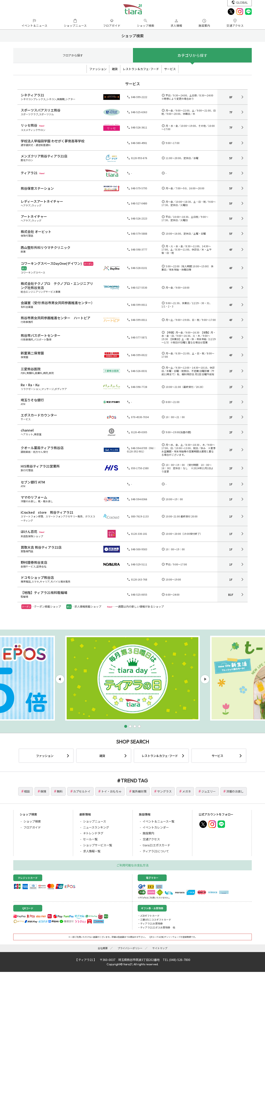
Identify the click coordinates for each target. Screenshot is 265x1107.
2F (230, 371)
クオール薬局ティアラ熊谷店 (42, 447)
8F (230, 97)
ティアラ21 (29, 172)
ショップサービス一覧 (97, 845)
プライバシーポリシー (130, 948)
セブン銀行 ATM (33, 482)
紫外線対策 (139, 791)
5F (230, 158)
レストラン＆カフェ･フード (141, 69)
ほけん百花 (29, 531)
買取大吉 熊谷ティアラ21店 (41, 547)
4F (230, 249)
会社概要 (103, 948)
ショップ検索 (32, 821)
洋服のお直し (235, 791)
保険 (43, 791)
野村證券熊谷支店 (34, 562)
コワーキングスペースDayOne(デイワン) (51, 263)
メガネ (186, 791)
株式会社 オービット (36, 231)
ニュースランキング (96, 827)
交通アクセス (151, 839)
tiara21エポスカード (156, 845)
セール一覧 (90, 839)
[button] (125, 726)
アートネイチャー (34, 216)
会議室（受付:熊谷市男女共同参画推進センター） (57, 302)
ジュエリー (208, 791)
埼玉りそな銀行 (32, 399)
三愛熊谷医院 (31, 368)
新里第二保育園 (32, 352)
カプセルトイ (81, 791)
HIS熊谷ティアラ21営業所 (40, 466)
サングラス (164, 791)
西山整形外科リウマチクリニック (45, 247)
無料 (60, 791)
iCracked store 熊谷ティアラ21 (47, 512)
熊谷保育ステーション (37, 188)
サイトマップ (159, 948)
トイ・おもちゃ (111, 791)
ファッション (98, 69)
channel (27, 430)
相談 (27, 791)
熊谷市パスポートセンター (40, 335)
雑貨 (115, 69)
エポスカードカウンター (39, 415)
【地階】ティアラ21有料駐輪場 (44, 592)
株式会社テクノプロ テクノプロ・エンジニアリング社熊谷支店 (57, 285)
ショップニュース (94, 821)
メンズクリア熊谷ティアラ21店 (44, 156)
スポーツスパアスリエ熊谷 (40, 110)
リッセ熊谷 (29, 125)
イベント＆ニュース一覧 (158, 821)
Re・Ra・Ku (30, 384)
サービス (170, 69)
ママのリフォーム (34, 497)
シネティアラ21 (32, 94)
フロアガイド (32, 827)
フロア (73, 55)
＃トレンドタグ (93, 833)
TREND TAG (134, 780)
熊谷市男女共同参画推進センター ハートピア (55, 317)
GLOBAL (242, 2)
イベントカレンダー (156, 827)
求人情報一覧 (91, 851)
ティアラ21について (156, 851)
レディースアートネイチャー (42, 201)
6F (230, 143)
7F (230, 112)
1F (230, 484)
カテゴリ (192, 55)
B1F (230, 594)
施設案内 (148, 833)
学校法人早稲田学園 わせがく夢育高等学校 (52, 140)
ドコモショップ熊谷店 (37, 577)
